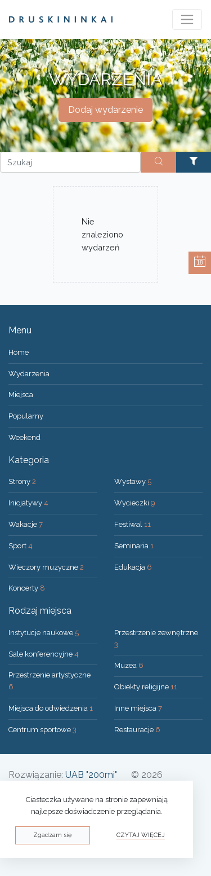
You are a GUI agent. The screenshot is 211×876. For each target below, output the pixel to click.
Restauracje (137, 729)
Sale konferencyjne (43, 654)
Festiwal (132, 524)
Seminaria (134, 546)
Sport (20, 546)
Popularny (25, 416)
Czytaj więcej (140, 835)
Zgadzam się (52, 835)
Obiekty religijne (145, 687)
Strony (22, 481)
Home (18, 352)
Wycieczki (134, 503)
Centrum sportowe (42, 729)
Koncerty (26, 588)
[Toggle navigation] (187, 19)
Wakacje (25, 524)
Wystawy (132, 481)
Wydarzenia (29, 373)
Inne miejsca (138, 708)
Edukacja (133, 567)
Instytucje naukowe (43, 632)
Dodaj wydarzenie (105, 109)
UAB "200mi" (91, 774)
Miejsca (20, 394)
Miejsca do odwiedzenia (50, 708)
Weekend (24, 437)
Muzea (128, 665)
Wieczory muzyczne (46, 567)
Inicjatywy (28, 503)
